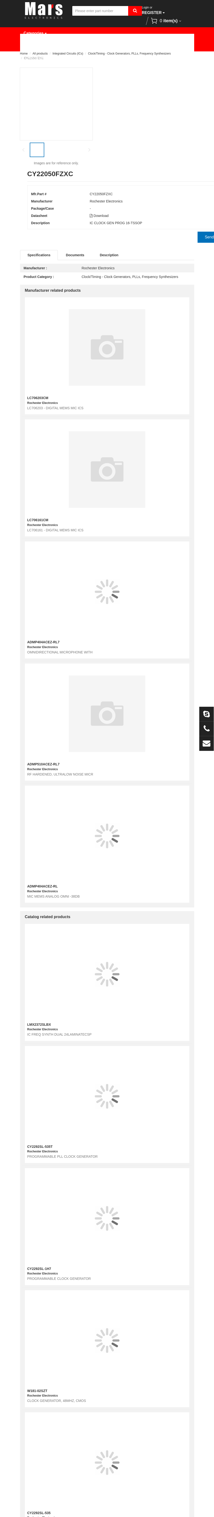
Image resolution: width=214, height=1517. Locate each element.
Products (60, 45)
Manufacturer (96, 45)
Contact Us (69, 57)
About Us (35, 57)
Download (99, 216)
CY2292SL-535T (40, 1147)
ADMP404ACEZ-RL (42, 886)
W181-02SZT (37, 1391)
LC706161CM (37, 520)
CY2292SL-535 (39, 1513)
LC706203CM (37, 398)
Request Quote (136, 45)
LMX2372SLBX (39, 1024)
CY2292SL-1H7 (39, 1269)
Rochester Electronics (106, 201)
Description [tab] (109, 255)
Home (32, 45)
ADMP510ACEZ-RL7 (43, 764)
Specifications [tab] (39, 255)
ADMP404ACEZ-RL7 (43, 642)
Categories (35, 33)
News (170, 45)
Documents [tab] (75, 255)
